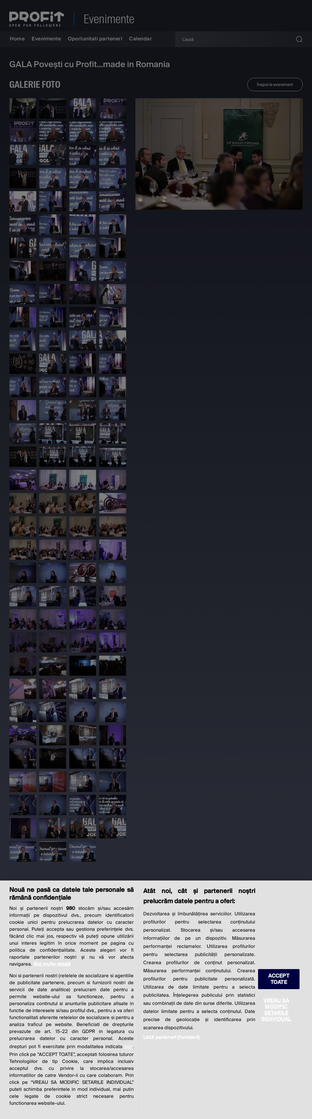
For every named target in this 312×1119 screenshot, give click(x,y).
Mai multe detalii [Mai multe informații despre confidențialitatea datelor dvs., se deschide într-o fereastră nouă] (51, 964)
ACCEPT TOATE (278, 979)
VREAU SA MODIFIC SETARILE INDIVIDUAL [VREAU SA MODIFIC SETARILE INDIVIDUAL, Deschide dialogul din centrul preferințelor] (276, 1009)
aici (128, 1046)
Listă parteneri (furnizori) (171, 1037)
